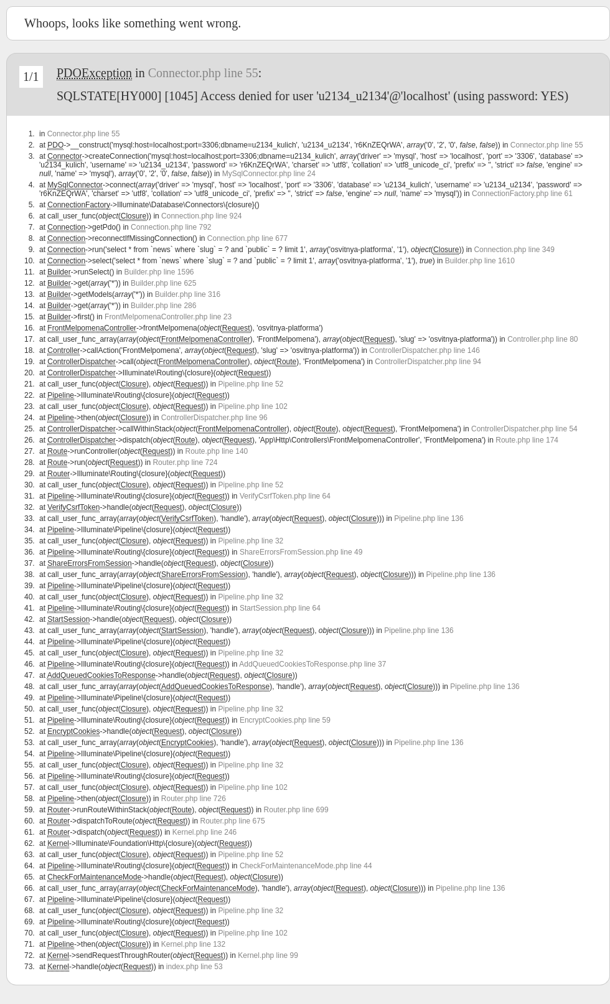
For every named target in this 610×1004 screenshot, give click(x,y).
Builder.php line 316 (187, 294)
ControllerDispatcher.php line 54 (524, 429)
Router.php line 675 (232, 821)
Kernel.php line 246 (204, 832)
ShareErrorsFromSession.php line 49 (301, 552)
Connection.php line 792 (171, 227)
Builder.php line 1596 (159, 272)
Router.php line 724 (184, 462)
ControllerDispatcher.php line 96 (214, 417)
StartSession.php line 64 (280, 608)
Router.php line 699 (296, 809)
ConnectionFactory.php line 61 (522, 193)
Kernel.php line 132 (193, 944)
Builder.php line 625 (163, 283)
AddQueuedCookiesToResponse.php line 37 (312, 664)
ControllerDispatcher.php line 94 (428, 361)
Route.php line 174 (526, 440)
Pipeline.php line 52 (251, 384)
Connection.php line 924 (201, 216)
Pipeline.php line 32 (251, 541)
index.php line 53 (194, 966)
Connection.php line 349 (514, 249)
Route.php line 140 (216, 451)
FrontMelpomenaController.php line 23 (168, 316)
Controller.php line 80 (542, 339)
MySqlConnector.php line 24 (269, 173)
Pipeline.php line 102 (253, 406)
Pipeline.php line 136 (428, 518)
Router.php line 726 (193, 798)
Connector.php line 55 (203, 73)
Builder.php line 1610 (480, 260)
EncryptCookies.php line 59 (285, 720)
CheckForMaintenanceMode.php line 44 (306, 865)
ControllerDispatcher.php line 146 (424, 350)
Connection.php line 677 (247, 238)
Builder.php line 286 (163, 305)
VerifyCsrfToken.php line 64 (285, 496)
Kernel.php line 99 (268, 955)
